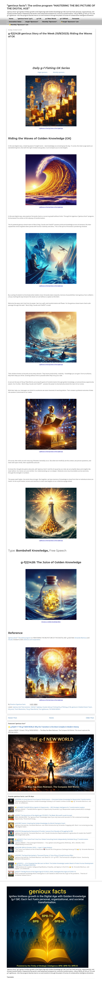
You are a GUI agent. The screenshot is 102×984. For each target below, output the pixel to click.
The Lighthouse (43, 709)
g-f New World (50, 18)
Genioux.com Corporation (32, 639)
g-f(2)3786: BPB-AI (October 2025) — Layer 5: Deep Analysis (33, 847)
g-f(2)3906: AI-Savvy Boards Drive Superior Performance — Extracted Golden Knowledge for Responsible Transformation (53, 799)
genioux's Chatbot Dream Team (82, 707)
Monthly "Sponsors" (49, 21)
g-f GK (39, 18)
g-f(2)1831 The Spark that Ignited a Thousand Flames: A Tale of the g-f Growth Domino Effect (44, 855)
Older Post (90, 718)
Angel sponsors (42, 72)
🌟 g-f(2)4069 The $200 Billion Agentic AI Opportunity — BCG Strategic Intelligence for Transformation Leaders (50, 807)
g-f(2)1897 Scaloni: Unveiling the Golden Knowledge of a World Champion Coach (40, 823)
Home (11, 18)
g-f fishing (63, 707)
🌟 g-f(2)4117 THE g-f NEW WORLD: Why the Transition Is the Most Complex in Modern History (43, 727)
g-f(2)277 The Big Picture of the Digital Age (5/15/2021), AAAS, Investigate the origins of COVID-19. (45, 872)
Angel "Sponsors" (31, 21)
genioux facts (13, 638)
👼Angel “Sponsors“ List (70, 21)
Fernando (75, 18)
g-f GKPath (64, 18)
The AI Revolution (20, 709)
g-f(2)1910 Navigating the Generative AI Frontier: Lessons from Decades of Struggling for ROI (44, 831)
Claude (10, 639)
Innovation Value (15, 21)
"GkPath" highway (36, 707)
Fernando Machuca (81, 638)
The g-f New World (32, 709)
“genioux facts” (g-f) (24, 18)
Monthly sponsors (58, 72)
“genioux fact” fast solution (21, 707)
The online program (24, 638)
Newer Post (12, 718)
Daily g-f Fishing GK (54, 707)
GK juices (11, 709)
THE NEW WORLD (54, 709)
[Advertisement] (51, 50)
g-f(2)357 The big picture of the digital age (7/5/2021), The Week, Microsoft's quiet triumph (43, 815)
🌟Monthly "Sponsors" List (18, 24)
